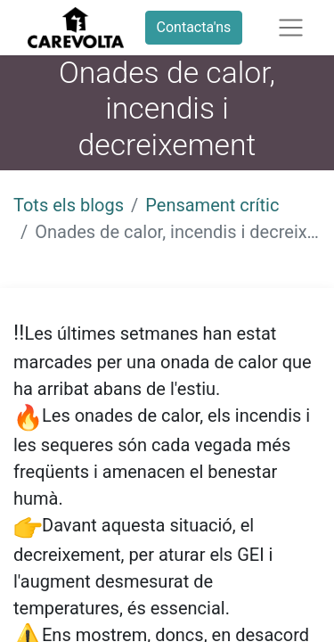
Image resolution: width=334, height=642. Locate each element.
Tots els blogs (68, 205)
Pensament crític (212, 205)
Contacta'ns (194, 27)
